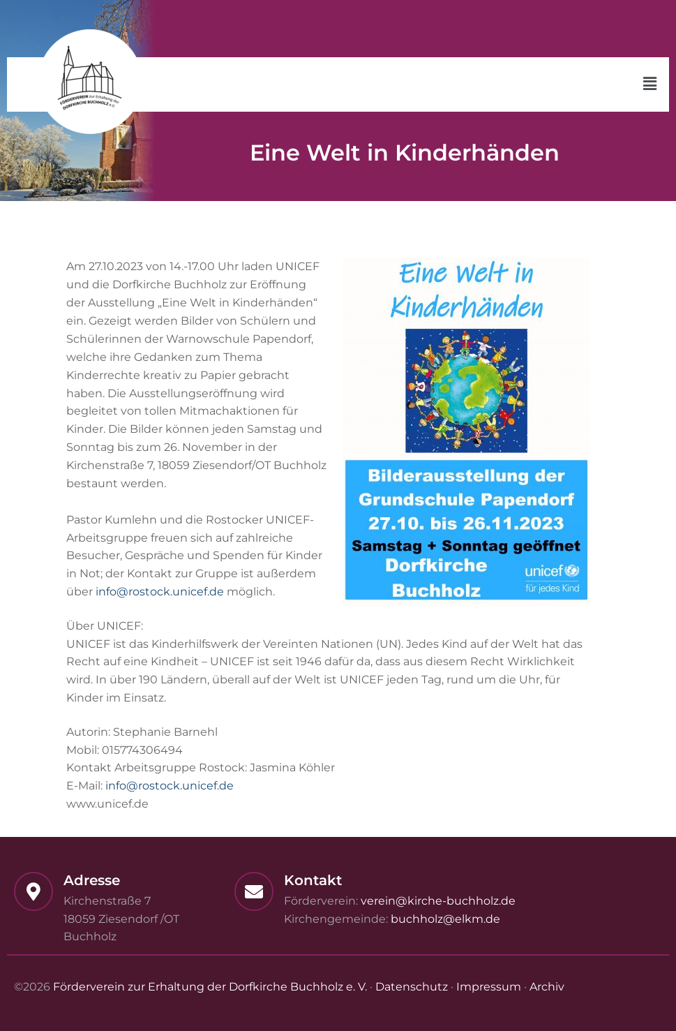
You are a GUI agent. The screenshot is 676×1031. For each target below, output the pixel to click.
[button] (650, 84)
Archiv (546, 986)
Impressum (488, 986)
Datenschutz (411, 986)
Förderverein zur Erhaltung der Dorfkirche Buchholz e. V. (210, 986)
